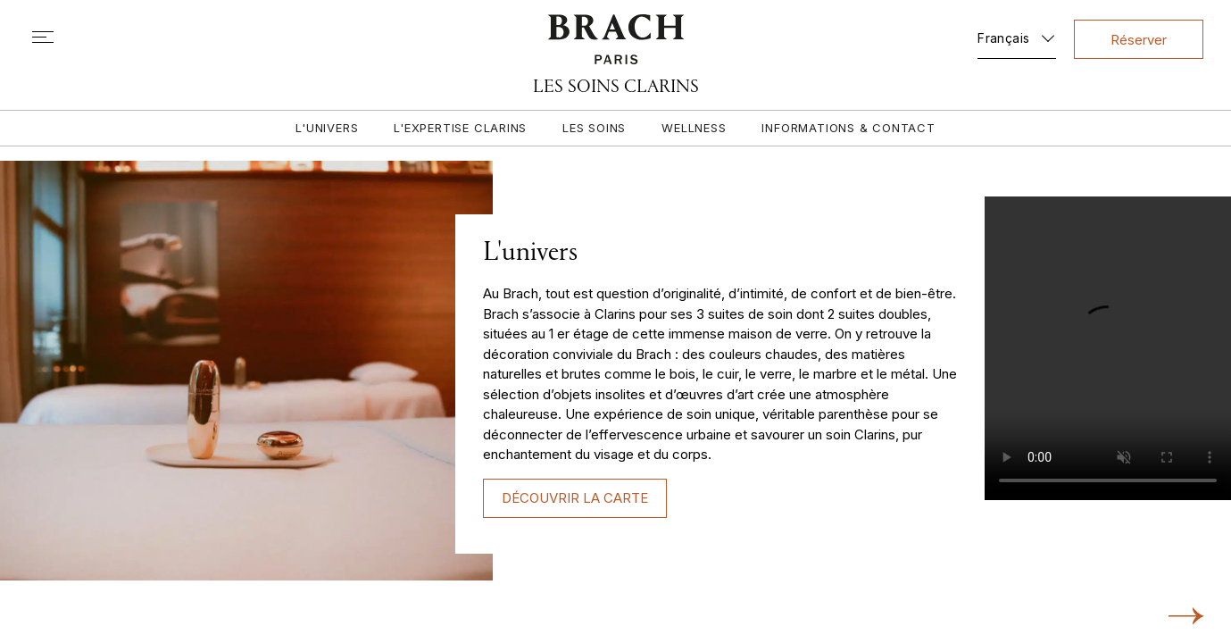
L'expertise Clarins (460, 128)
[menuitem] (1016, 34)
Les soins (594, 128)
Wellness (693, 128)
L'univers (326, 128)
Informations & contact (848, 128)
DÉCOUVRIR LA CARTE (575, 497)
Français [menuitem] (1003, 38)
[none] (1016, 34)
